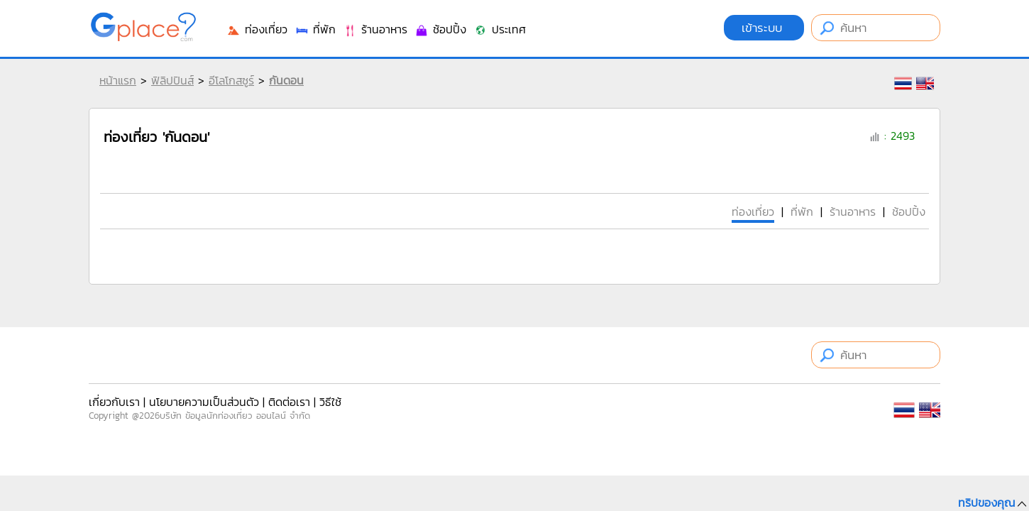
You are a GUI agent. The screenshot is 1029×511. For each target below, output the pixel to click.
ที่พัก (315, 29)
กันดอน (286, 80)
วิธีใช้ (330, 401)
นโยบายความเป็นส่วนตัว (204, 401)
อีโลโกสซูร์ (231, 80)
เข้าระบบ (764, 27)
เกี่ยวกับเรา (114, 401)
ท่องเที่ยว (256, 29)
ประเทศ (499, 29)
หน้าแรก (117, 80)
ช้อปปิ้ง (440, 29)
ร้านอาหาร (375, 29)
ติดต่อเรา (289, 401)
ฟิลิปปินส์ (172, 80)
